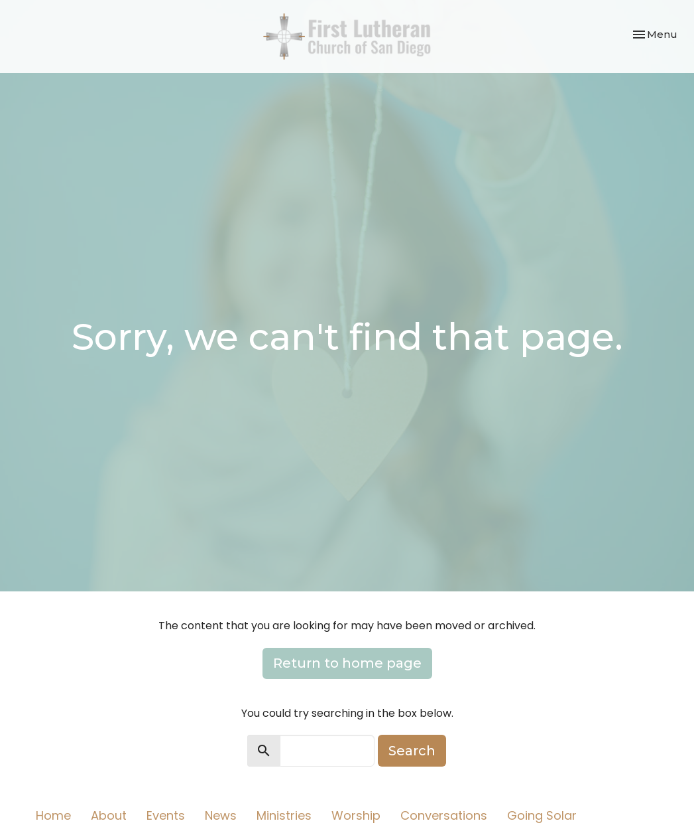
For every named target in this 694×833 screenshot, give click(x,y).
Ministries (284, 815)
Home (53, 815)
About (109, 815)
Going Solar (542, 815)
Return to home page (347, 663)
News (221, 815)
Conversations (443, 815)
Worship (355, 815)
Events (165, 815)
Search (411, 751)
